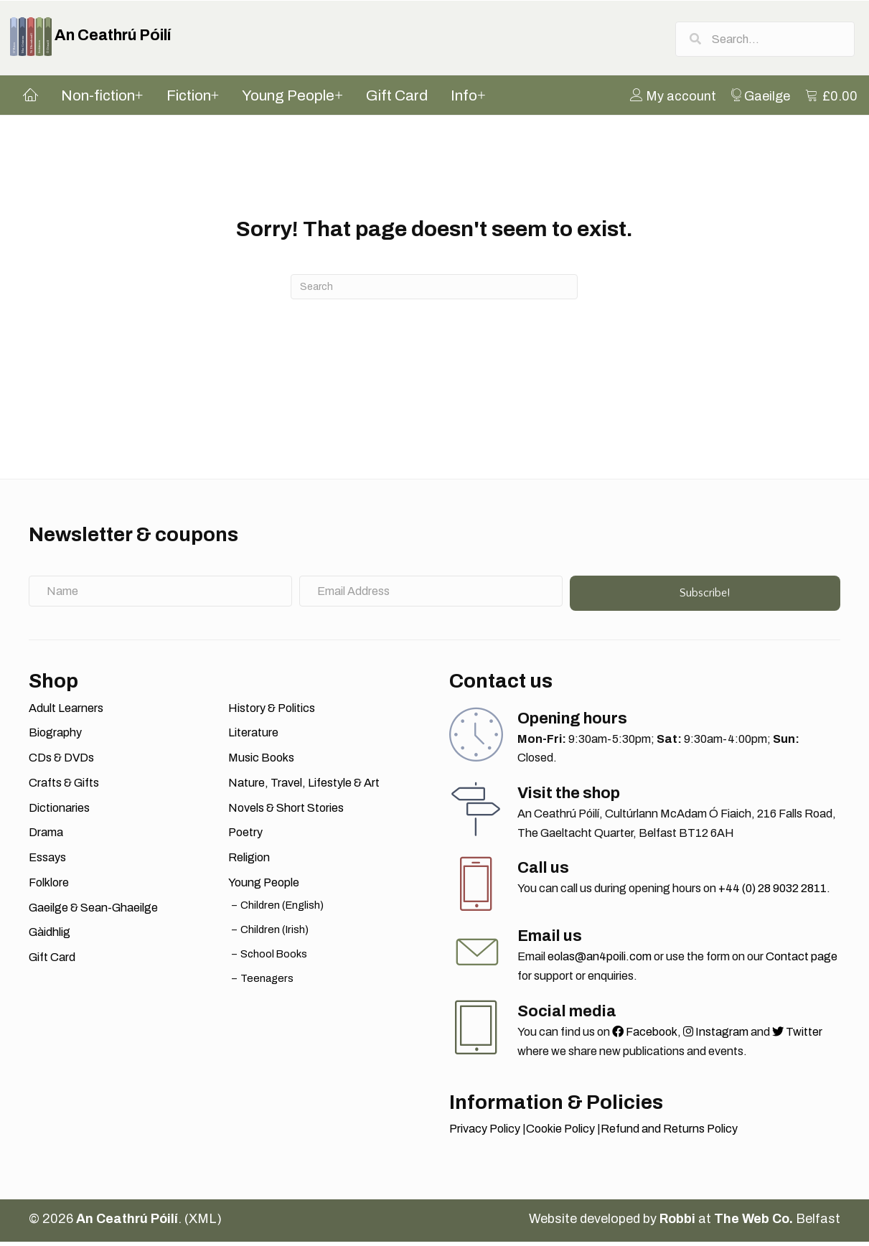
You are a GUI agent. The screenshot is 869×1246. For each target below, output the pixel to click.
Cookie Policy (560, 1133)
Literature (253, 737)
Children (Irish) (274, 934)
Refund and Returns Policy (669, 1133)
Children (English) (282, 908)
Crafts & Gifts (64, 787)
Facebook (644, 1036)
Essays (47, 862)
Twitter (797, 1036)
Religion (249, 862)
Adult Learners (66, 712)
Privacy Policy (484, 1133)
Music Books (261, 762)
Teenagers (266, 982)
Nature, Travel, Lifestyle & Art (304, 787)
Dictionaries (59, 812)
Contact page (801, 961)
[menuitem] (677, 99)
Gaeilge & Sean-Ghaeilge (93, 911)
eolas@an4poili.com (600, 961)
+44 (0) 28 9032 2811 (772, 892)
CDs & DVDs (61, 762)
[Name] (160, 594)
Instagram (715, 1036)
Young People (263, 887)
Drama (46, 836)
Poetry (245, 836)
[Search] (434, 291)
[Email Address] (431, 594)
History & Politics (271, 712)
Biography (55, 737)
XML (203, 1223)
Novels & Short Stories (286, 812)
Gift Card (52, 961)
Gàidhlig (49, 936)
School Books (273, 958)
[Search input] (765, 39)
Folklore (49, 887)
